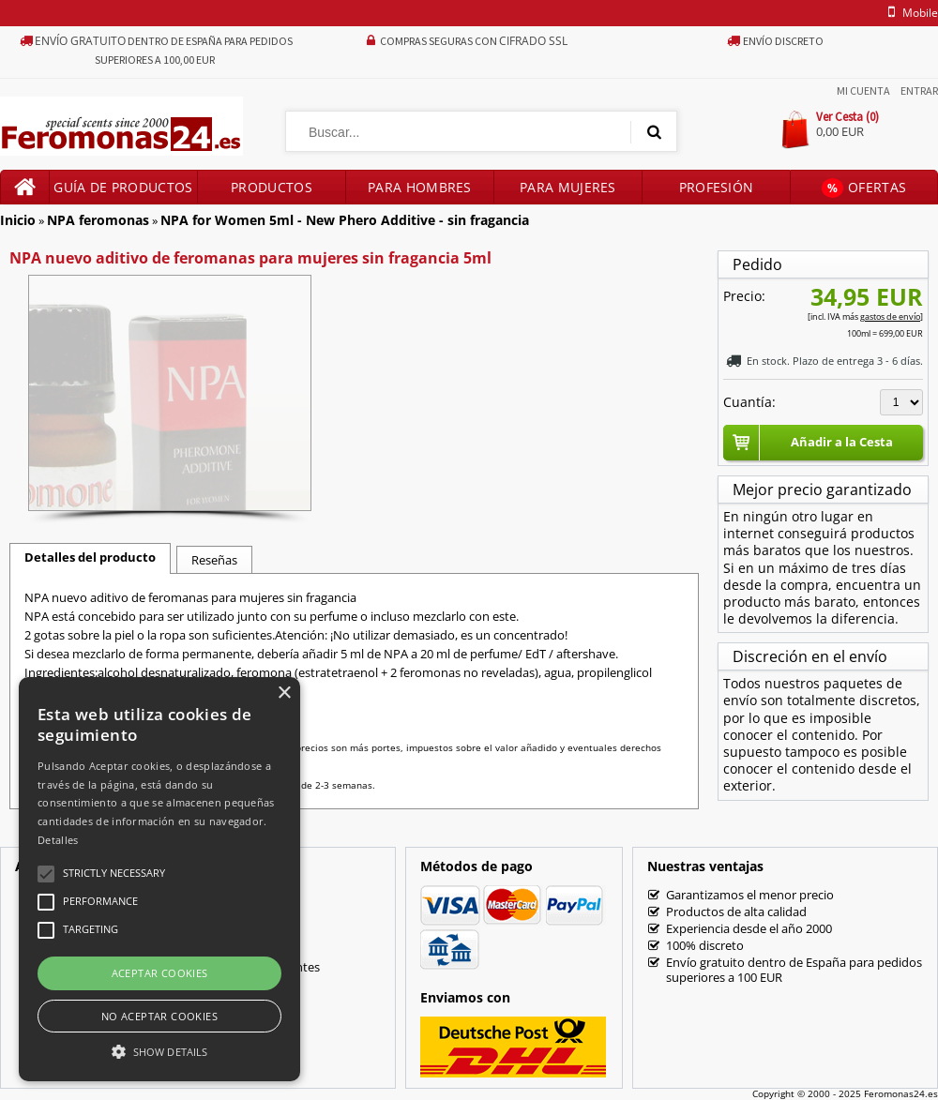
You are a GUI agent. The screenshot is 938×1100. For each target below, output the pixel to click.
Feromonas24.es (901, 1093)
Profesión (716, 187)
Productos (271, 187)
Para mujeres (568, 187)
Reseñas (214, 559)
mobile (910, 13)
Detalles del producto (90, 557)
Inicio (18, 220)
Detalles (58, 840)
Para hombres (420, 187)
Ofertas (864, 188)
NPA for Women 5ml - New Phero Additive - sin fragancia (344, 220)
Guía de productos (122, 187)
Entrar (919, 90)
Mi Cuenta (863, 90)
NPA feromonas (98, 220)
